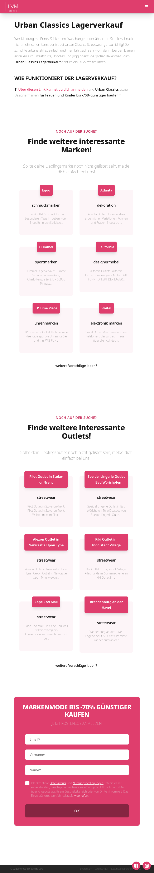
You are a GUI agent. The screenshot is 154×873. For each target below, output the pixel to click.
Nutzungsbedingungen (88, 783)
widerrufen (80, 796)
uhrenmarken (46, 323)
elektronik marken (106, 323)
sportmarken (46, 261)
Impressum (86, 869)
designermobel (106, 261)
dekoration (106, 205)
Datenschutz (58, 783)
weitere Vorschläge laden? (76, 365)
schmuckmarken (46, 205)
